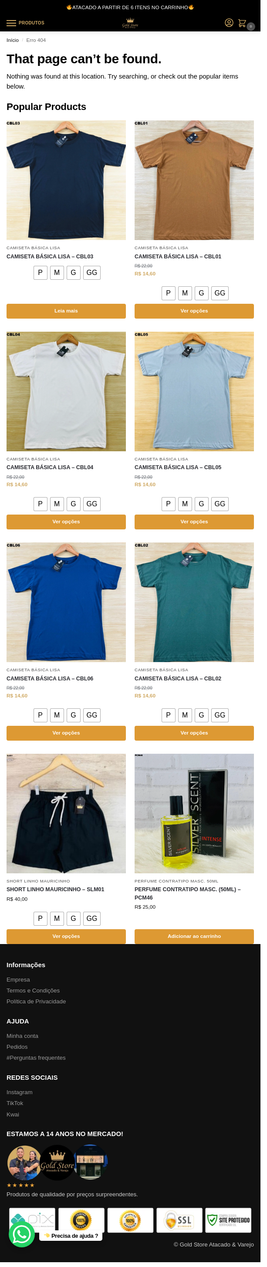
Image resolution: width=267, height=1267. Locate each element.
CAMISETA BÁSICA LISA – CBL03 (50, 257)
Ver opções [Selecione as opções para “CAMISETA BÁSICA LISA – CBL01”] (194, 311)
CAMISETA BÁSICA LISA (33, 247)
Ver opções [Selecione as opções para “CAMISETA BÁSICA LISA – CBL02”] (194, 733)
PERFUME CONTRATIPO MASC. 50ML (177, 881)
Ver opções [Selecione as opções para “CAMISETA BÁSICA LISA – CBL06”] (66, 733)
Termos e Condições (33, 990)
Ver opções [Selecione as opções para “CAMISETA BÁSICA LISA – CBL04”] (66, 521)
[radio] (40, 272)
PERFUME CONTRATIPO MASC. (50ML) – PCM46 (188, 893)
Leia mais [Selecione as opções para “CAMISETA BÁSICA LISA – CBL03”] (66, 311)
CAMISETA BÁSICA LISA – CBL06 (50, 679)
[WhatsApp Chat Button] (22, 1234)
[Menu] (20, 23)
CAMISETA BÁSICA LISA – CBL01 (178, 257)
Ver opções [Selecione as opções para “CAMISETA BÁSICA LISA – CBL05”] (194, 521)
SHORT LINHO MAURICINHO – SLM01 (55, 889)
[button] (244, 24)
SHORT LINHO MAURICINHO (38, 881)
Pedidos (17, 1047)
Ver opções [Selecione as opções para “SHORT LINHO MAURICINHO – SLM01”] (66, 936)
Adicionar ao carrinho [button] (194, 936)
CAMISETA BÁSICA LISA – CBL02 (178, 679)
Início (13, 40)
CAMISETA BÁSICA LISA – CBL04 (50, 467)
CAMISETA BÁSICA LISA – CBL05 (178, 467)
